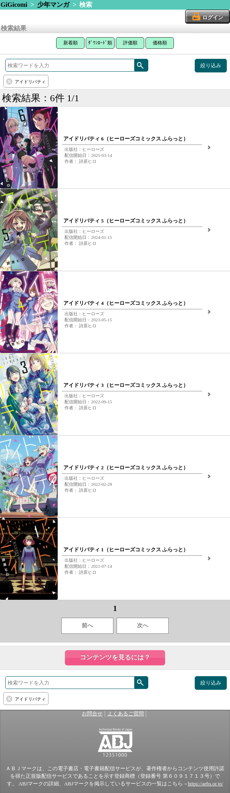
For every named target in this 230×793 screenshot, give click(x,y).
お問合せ (92, 714)
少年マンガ (53, 4)
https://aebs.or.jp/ (205, 784)
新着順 (70, 43)
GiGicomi (14, 4)
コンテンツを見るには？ (115, 657)
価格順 (160, 43)
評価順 (130, 43)
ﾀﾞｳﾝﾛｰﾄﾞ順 (100, 43)
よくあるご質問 (125, 714)
